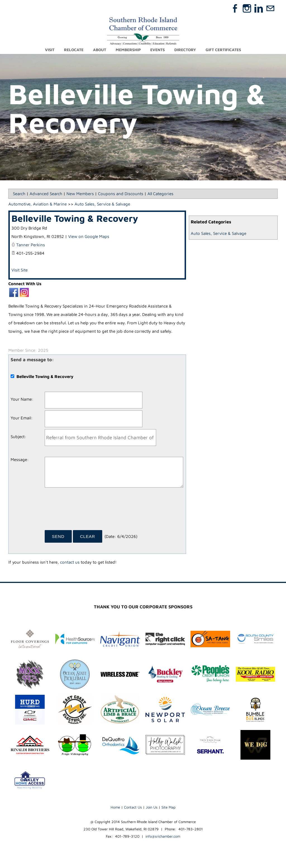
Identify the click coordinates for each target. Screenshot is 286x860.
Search (19, 193)
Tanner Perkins (30, 244)
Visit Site (19, 270)
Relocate (74, 49)
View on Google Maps (88, 236)
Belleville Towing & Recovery (74, 218)
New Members (80, 193)
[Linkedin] (258, 8)
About (99, 49)
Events (157, 49)
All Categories (160, 193)
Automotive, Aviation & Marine (37, 204)
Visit (49, 49)
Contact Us (133, 807)
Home (115, 807)
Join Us (152, 807)
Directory (185, 49)
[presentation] (87, 511)
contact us (70, 562)
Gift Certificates (223, 49)
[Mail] (270, 8)
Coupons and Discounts (120, 193)
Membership (128, 49)
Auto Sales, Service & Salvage (218, 233)
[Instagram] (247, 8)
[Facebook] (235, 8)
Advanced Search (46, 193)
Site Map (168, 807)
